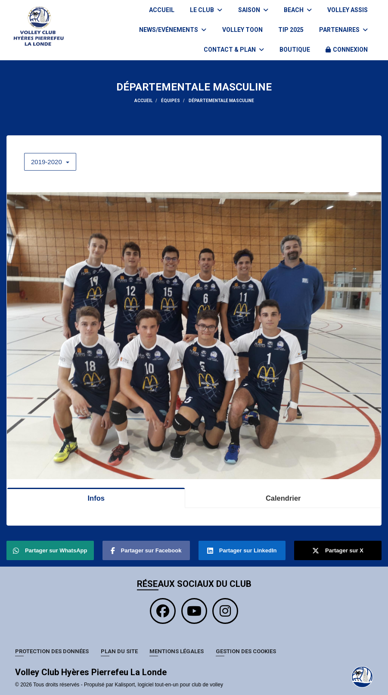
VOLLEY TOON (242, 29)
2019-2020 (50, 161)
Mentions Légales (176, 651)
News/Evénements (172, 29)
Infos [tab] (95, 498)
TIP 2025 (291, 29)
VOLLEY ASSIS (347, 9)
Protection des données (52, 651)
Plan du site (119, 651)
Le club (206, 9)
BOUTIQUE (294, 49)
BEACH (298, 9)
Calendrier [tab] (283, 498)
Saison (253, 9)
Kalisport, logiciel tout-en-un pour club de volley (169, 685)
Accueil (161, 9)
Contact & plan (234, 49)
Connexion (347, 49)
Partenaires (343, 29)
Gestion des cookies (246, 651)
